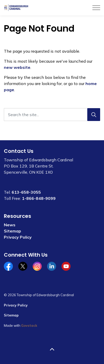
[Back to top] (52, 349)
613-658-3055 (26, 192)
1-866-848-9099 (39, 198)
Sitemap (12, 231)
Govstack (29, 325)
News (9, 224)
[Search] (93, 114)
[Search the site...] (52, 114)
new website (17, 67)
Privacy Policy (18, 237)
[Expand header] (96, 7)
